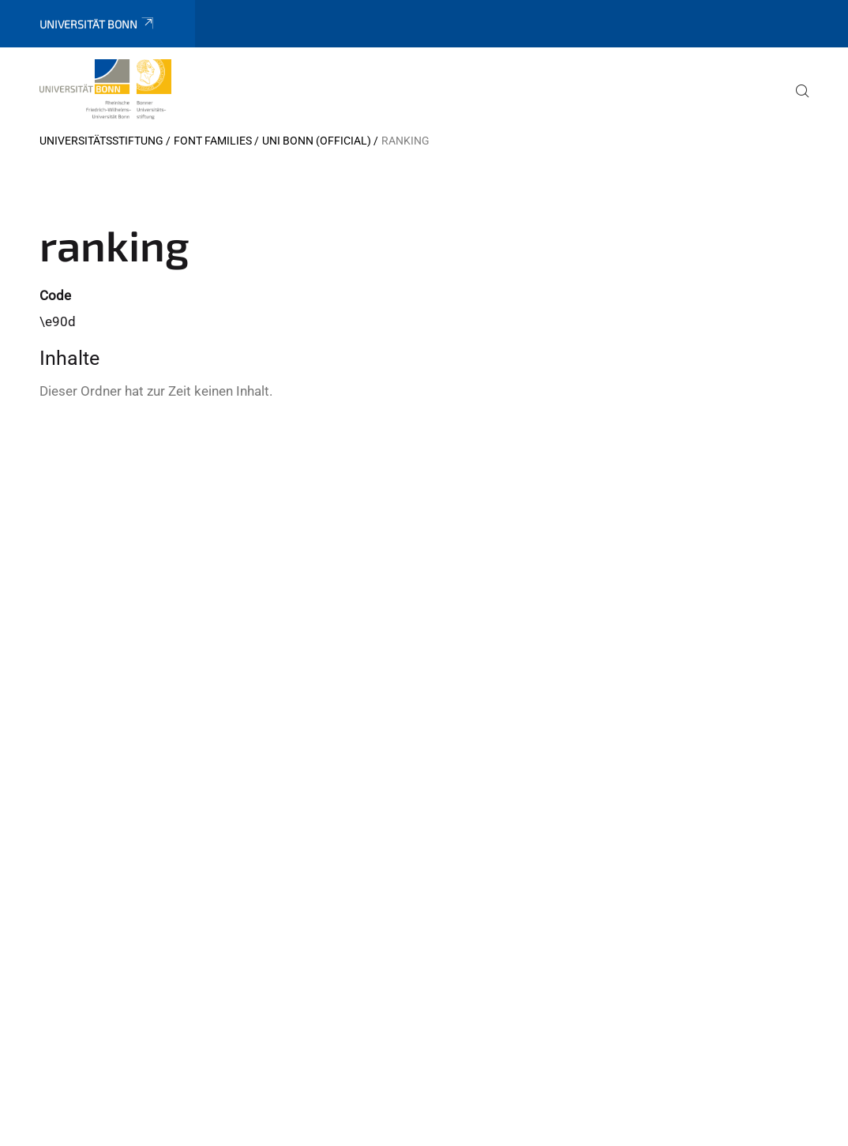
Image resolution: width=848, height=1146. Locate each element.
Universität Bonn (97, 24)
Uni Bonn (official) (316, 140)
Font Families (213, 140)
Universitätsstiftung (101, 140)
